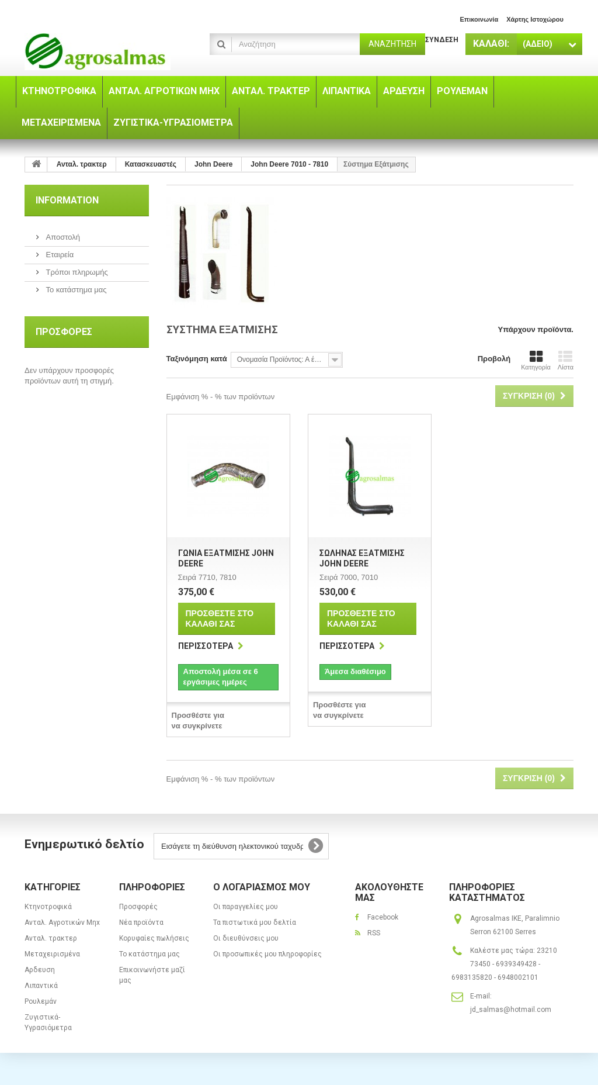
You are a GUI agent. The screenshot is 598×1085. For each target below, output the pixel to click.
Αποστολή (62, 237)
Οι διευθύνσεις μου (246, 938)
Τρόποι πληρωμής (76, 272)
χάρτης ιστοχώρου (535, 19)
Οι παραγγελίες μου (245, 907)
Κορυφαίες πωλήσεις (154, 938)
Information (67, 200)
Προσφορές (64, 331)
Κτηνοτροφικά (48, 907)
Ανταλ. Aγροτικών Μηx (62, 922)
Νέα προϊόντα (141, 922)
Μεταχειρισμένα (52, 954)
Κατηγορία (536, 360)
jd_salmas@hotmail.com (510, 1009)
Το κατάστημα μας (75, 289)
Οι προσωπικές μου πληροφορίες (267, 954)
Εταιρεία (59, 254)
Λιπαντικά (41, 986)
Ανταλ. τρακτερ (51, 938)
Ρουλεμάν (41, 1001)
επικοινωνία (479, 19)
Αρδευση (40, 970)
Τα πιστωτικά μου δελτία (254, 922)
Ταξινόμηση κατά (196, 358)
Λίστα (565, 360)
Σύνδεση (441, 40)
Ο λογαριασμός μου (261, 887)
